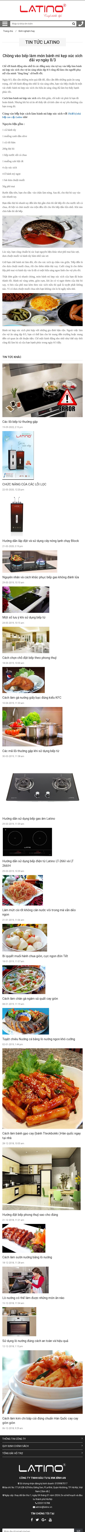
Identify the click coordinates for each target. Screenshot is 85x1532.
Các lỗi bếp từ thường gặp (20, 422)
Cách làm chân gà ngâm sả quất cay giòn (30, 998)
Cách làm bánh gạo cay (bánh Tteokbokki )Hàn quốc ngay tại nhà (41, 1136)
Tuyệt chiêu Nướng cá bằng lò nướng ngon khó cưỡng (38, 1039)
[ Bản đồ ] (45, 1491)
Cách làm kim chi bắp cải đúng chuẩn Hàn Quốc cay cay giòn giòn (40, 1420)
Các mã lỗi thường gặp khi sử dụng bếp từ (30, 751)
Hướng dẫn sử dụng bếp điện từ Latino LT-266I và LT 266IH (38, 863)
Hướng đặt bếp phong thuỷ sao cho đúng (30, 1215)
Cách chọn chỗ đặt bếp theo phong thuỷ (29, 658)
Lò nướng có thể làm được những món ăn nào (33, 1298)
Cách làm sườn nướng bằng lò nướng (27, 1257)
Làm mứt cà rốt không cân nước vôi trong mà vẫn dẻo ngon (39, 912)
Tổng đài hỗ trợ (42, 1453)
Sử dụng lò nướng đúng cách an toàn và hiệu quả (35, 1341)
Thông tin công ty (42, 1438)
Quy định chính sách (42, 1446)
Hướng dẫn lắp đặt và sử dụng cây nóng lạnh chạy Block (40, 541)
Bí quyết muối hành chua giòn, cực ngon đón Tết (35, 956)
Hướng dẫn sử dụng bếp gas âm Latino (28, 818)
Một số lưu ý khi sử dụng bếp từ (23, 617)
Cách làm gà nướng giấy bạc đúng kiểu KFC (31, 697)
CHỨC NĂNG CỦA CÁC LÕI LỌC (24, 484)
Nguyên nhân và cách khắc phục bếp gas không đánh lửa (40, 577)
